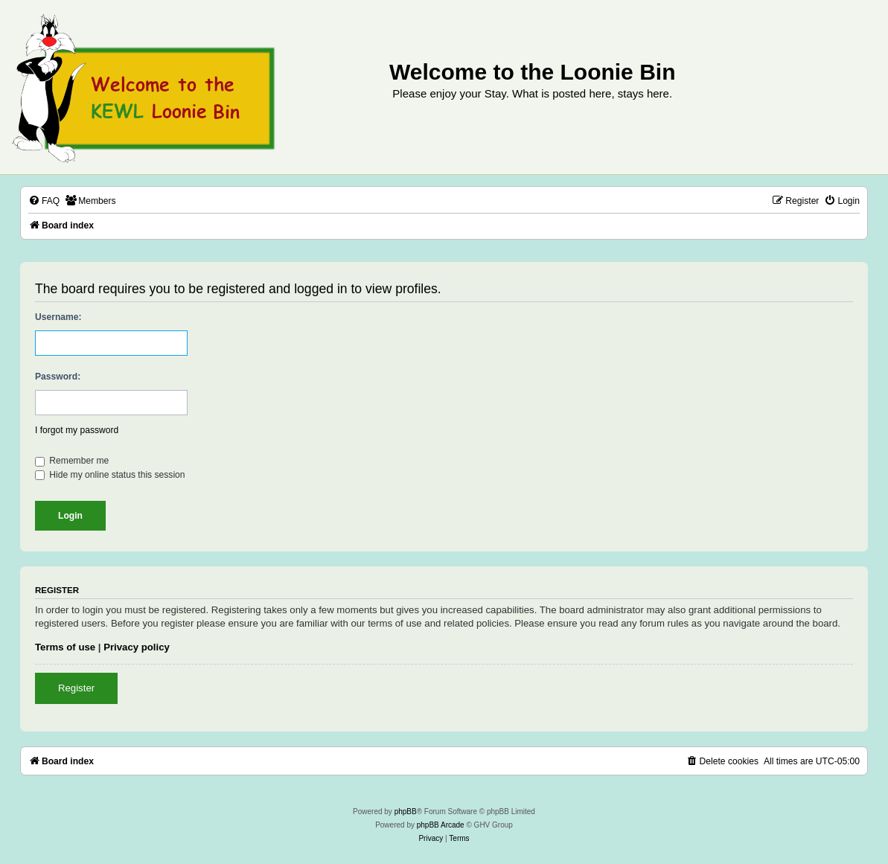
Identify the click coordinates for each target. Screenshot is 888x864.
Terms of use (65, 647)
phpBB (406, 811)
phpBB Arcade (440, 825)
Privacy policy (136, 647)
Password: (57, 376)
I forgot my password (76, 430)
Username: (58, 317)
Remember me (72, 460)
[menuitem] (44, 201)
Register (76, 688)
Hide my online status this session (110, 475)
